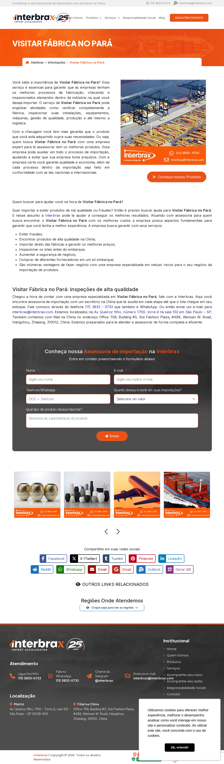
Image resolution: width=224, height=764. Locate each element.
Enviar (112, 436)
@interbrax (104, 680)
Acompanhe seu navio (184, 674)
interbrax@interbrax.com (32, 312)
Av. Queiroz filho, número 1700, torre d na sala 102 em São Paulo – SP (152, 312)
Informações (56, 62)
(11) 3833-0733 (29, 678)
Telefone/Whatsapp (44, 390)
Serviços (173, 668)
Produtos (174, 661)
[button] (106, 532)
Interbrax (35, 62)
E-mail (121, 370)
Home (58, 17)
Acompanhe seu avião (185, 681)
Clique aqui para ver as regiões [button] (109, 607)
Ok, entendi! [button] (179, 747)
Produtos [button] (92, 17)
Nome (33, 370)
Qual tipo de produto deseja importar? (54, 409)
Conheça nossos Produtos (176, 177)
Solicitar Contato (189, 17)
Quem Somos (74, 17)
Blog (162, 17)
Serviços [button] (111, 17)
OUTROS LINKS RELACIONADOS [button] (115, 584)
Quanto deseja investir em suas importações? (148, 390)
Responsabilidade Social (139, 17)
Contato (173, 694)
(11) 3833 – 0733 (99, 307)
